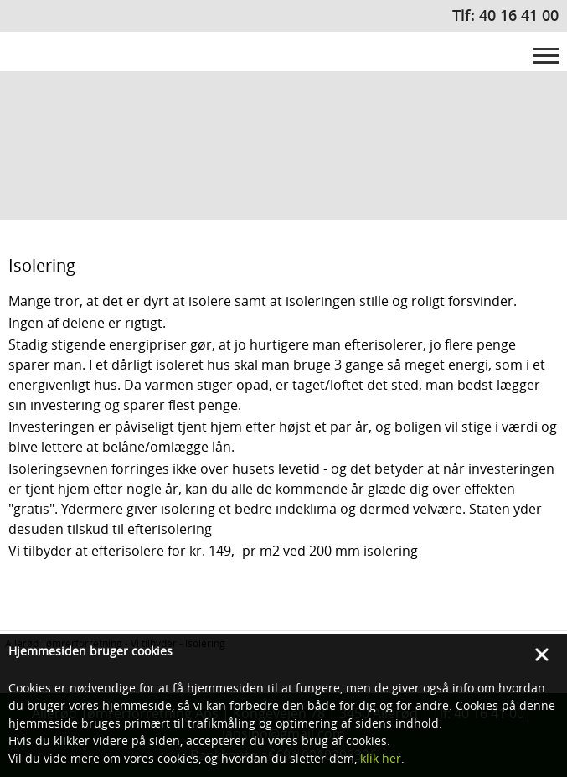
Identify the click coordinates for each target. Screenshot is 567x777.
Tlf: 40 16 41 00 (505, 15)
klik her (380, 758)
